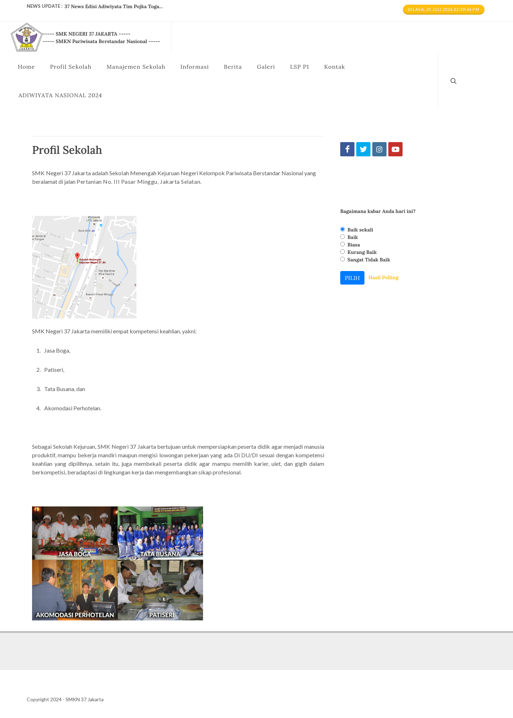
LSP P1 (299, 66)
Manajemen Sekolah (136, 66)
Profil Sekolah (71, 66)
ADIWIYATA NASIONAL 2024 (60, 95)
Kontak (334, 66)
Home (26, 66)
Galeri (266, 66)
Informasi (194, 66)
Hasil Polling (383, 277)
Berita (233, 66)
